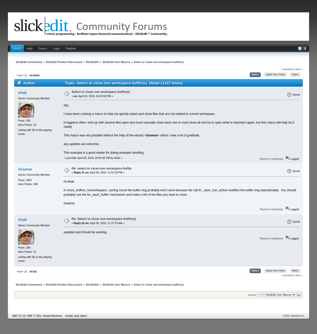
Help (29, 48)
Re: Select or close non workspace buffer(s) (104, 219)
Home (17, 48)
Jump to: (252, 294)
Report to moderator (271, 158)
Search (42, 48)
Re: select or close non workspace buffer (102, 168)
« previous (287, 69)
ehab (22, 92)
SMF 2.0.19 (18, 315)
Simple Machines (52, 315)
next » (298, 69)
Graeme (25, 169)
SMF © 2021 (34, 315)
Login (56, 48)
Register (71, 48)
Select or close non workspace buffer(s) (101, 92)
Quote (296, 94)
